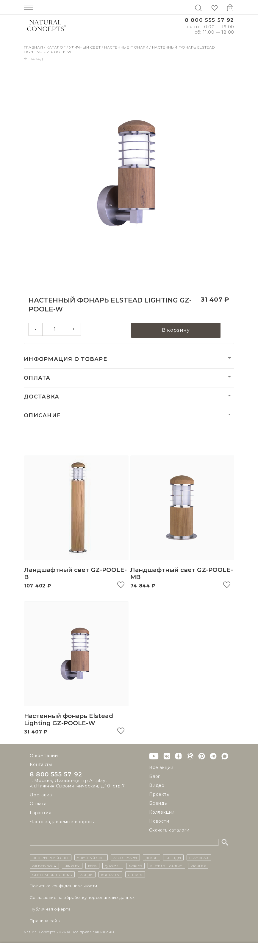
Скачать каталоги (169, 830)
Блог (154, 776)
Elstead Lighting (166, 865)
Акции (86, 874)
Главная (34, 47)
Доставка (41, 396)
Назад (33, 59)
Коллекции (162, 812)
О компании (44, 755)
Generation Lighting (52, 874)
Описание (42, 415)
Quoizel (113, 865)
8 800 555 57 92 (209, 20)
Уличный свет (85, 47)
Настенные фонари (126, 47)
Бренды (158, 803)
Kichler (198, 865)
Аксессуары (125, 857)
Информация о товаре (65, 359)
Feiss (92, 865)
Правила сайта (46, 920)
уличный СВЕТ (91, 857)
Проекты (159, 794)
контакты (110, 874)
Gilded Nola (44, 865)
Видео (157, 785)
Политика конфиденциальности (63, 885)
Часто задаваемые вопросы (62, 821)
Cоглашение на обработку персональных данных (82, 897)
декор (152, 857)
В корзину (176, 330)
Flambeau (198, 857)
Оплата (37, 378)
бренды (173, 857)
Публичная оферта (50, 909)
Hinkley (72, 865)
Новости (159, 821)
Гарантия (40, 812)
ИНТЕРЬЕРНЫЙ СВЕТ (50, 857)
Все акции (161, 767)
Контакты (41, 764)
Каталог (56, 47)
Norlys (135, 865)
